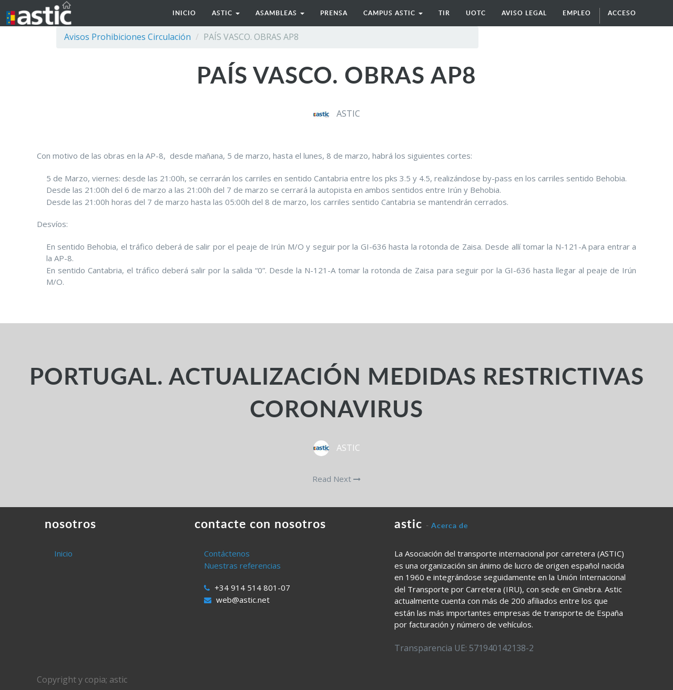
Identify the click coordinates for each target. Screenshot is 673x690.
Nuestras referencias (242, 565)
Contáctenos (227, 553)
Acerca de (449, 525)
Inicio (63, 553)
